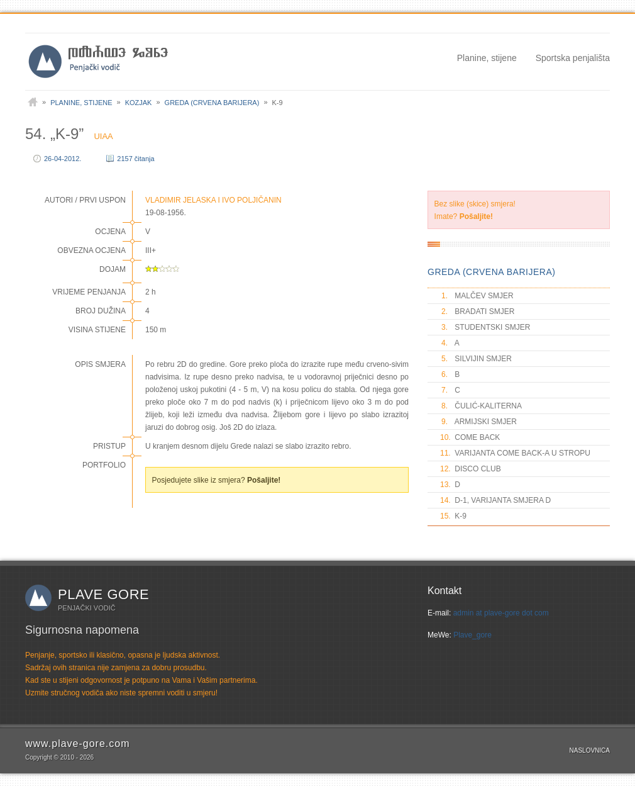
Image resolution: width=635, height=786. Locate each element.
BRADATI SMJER (477, 311)
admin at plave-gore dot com (501, 613)
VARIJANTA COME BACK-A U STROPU (515, 453)
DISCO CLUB (470, 468)
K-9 (453, 516)
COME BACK (470, 437)
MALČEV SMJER (477, 295)
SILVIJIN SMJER (476, 358)
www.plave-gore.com (77, 743)
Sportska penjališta (573, 58)
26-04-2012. (62, 158)
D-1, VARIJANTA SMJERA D (495, 500)
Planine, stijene (487, 58)
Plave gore (103, 594)
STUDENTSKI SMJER (485, 327)
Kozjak (138, 102)
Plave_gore (472, 635)
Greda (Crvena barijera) (212, 102)
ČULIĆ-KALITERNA (481, 405)
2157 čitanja (135, 158)
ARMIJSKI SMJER (478, 421)
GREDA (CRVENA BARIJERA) (491, 272)
